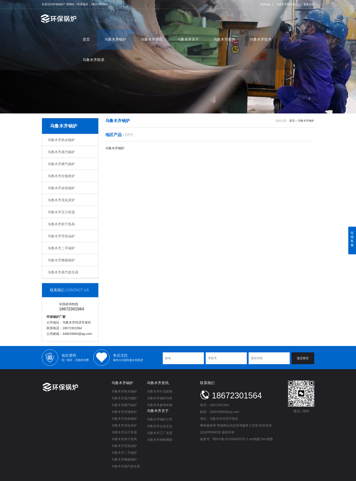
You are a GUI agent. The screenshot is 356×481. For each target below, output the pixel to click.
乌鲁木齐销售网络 (159, 440)
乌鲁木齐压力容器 (61, 212)
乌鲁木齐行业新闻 (159, 391)
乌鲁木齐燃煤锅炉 (61, 260)
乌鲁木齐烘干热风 (61, 224)
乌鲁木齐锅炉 (115, 39)
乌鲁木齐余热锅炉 (61, 188)
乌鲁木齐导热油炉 (61, 236)
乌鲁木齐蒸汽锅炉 (61, 152)
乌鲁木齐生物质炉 (61, 176)
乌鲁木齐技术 (261, 39)
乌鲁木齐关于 (188, 39)
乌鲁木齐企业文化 (159, 426)
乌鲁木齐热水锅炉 (61, 140)
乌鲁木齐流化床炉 (61, 200)
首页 (86, 39)
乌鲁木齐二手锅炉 (61, 248)
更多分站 (308, 4)
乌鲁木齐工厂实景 (159, 433)
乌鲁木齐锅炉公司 (159, 419)
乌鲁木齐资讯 (152, 39)
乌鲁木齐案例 (224, 39)
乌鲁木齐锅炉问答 (159, 398)
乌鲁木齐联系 (93, 60)
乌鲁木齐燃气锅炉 (61, 164)
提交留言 (303, 358)
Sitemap (265, 4)
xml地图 (254, 439)
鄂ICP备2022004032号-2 (230, 439)
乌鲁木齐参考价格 (159, 405)
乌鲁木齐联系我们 (287, 4)
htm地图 (267, 439)
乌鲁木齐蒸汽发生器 (63, 272)
